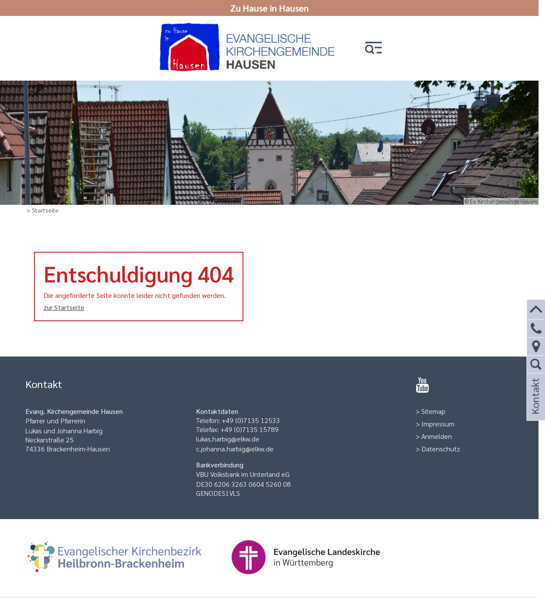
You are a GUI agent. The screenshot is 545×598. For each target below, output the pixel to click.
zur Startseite (64, 307)
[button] (373, 48)
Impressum (438, 423)
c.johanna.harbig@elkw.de (235, 448)
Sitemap (433, 411)
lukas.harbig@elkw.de (227, 438)
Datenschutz (440, 448)
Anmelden (436, 436)
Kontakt (535, 407)
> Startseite (42, 210)
